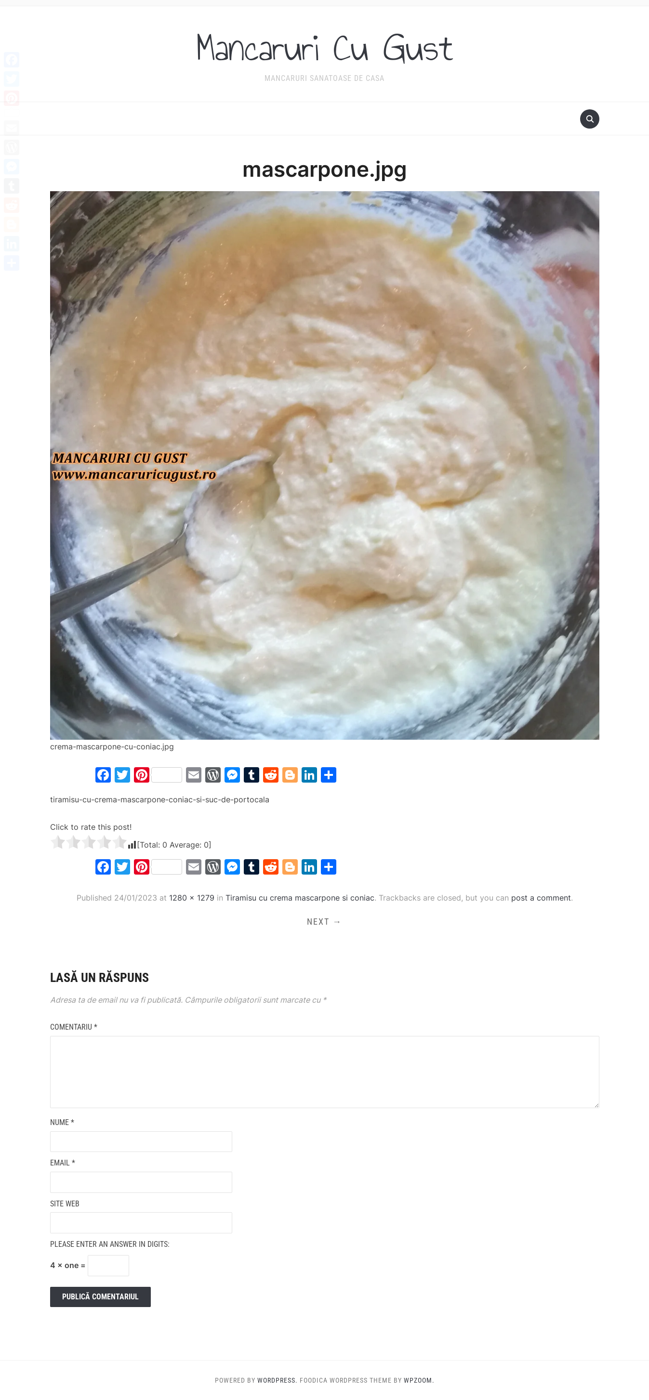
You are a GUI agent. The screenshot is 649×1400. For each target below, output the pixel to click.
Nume (62, 1122)
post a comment (541, 898)
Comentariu (73, 1027)
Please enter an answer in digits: (110, 1244)
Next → (324, 921)
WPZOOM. (419, 1380)
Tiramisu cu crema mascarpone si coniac (299, 898)
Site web (64, 1203)
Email (62, 1162)
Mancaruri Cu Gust (324, 47)
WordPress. (277, 1380)
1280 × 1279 (191, 898)
